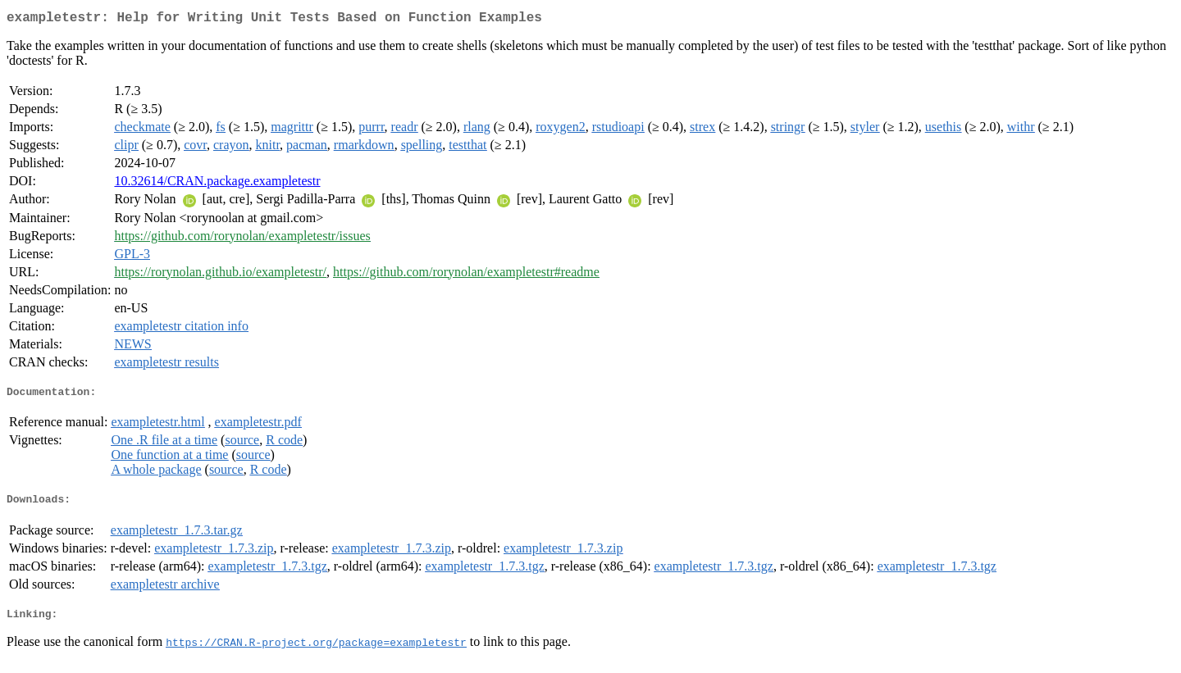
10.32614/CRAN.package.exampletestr (217, 184)
